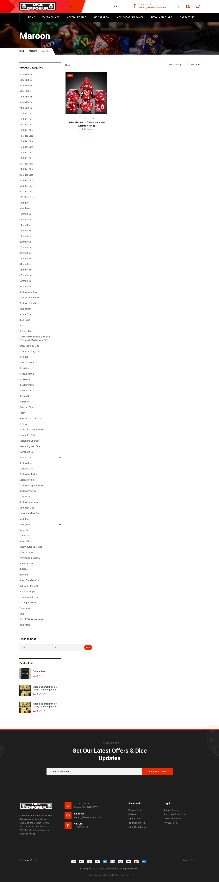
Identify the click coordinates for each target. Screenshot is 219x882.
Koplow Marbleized (28, 474)
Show (192, 65)
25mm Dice (25, 247)
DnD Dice (24, 401)
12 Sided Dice (26, 124)
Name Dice (24, 535)
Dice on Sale (25, 396)
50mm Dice (25, 281)
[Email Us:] (68, 815)
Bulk (21, 325)
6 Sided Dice (25, 91)
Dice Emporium (26, 373)
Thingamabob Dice (28, 597)
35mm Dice (25, 269)
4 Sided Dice (25, 80)
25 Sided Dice (26, 175)
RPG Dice (24, 569)
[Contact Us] (135, 6)
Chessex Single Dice (29, 346)
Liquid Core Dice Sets (29, 513)
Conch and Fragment (29, 351)
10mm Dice (25, 214)
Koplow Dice (25, 463)
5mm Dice (24, 202)
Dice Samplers (26, 385)
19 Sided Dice (26, 158)
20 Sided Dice (26, 163)
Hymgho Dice (26, 452)
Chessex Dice (26, 331)
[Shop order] (176, 64)
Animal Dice (25, 314)
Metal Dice (24, 530)
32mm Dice (25, 258)
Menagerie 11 (26, 524)
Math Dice (24, 519)
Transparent (25, 608)
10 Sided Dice (26, 113)
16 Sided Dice (26, 147)
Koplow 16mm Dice (29, 303)
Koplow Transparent (29, 502)
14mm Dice (25, 225)
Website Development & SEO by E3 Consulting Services (108, 875)
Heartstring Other (27, 435)
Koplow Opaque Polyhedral (32, 485)
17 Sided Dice (26, 152)
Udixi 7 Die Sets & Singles (32, 619)
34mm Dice (25, 264)
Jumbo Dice (25, 457)
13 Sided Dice (26, 130)
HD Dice (23, 424)
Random (23, 574)
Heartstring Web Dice (29, 446)
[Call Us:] (68, 825)
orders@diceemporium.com (152, 7)
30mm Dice (25, 253)
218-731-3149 (81, 827)
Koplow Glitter (26, 468)
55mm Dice (25, 286)
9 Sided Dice (25, 108)
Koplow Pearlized (27, 491)
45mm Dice (25, 275)
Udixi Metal (24, 625)
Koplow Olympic (27, 480)
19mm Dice (25, 236)
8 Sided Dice (25, 102)
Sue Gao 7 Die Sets (28, 586)
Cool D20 (23, 357)
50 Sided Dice (26, 186)
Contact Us (145, 4)
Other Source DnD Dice (30, 546)
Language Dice (26, 507)
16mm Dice (25, 230)
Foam (22, 413)
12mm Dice (25, 219)
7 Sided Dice (25, 96)
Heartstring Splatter (29, 440)
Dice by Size (25, 390)
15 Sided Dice (26, 141)
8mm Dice (24, 208)
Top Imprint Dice (27, 602)
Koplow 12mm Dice (29, 297)
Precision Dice (26, 563)
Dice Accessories (27, 362)
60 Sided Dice (26, 191)
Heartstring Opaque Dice (31, 429)
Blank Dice (24, 320)
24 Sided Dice (26, 169)
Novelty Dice (25, 541)
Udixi (21, 613)
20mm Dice (25, 242)
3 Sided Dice (25, 74)
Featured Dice (26, 407)
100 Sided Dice (26, 197)
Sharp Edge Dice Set (29, 580)
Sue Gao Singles (27, 591)
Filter (88, 647)
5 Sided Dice (25, 85)
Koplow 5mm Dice (28, 292)
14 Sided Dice (26, 135)
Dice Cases (24, 368)
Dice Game (24, 379)
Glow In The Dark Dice (30, 418)
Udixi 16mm (25, 308)
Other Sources (26, 552)
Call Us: (78, 823)
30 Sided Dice (26, 180)
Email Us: (79, 813)
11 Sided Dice (26, 119)
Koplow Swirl (25, 496)
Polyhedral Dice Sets (29, 558)
